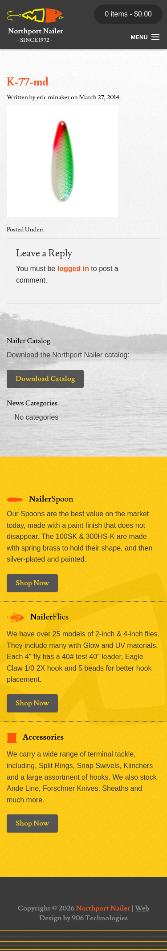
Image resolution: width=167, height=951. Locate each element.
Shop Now (32, 583)
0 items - (128, 14)
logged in (73, 268)
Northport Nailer (103, 908)
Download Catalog (45, 378)
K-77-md (28, 82)
